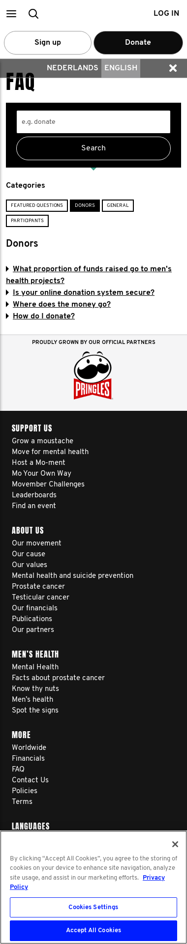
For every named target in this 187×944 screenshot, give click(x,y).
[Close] (175, 844)
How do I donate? (40, 316)
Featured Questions (37, 205)
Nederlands (72, 68)
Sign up (47, 43)
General (118, 205)
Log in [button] (166, 14)
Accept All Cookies (93, 930)
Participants (27, 221)
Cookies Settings (93, 907)
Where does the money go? (58, 305)
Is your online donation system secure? (80, 293)
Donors (84, 205)
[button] (11, 13)
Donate (138, 43)
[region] (93, 887)
